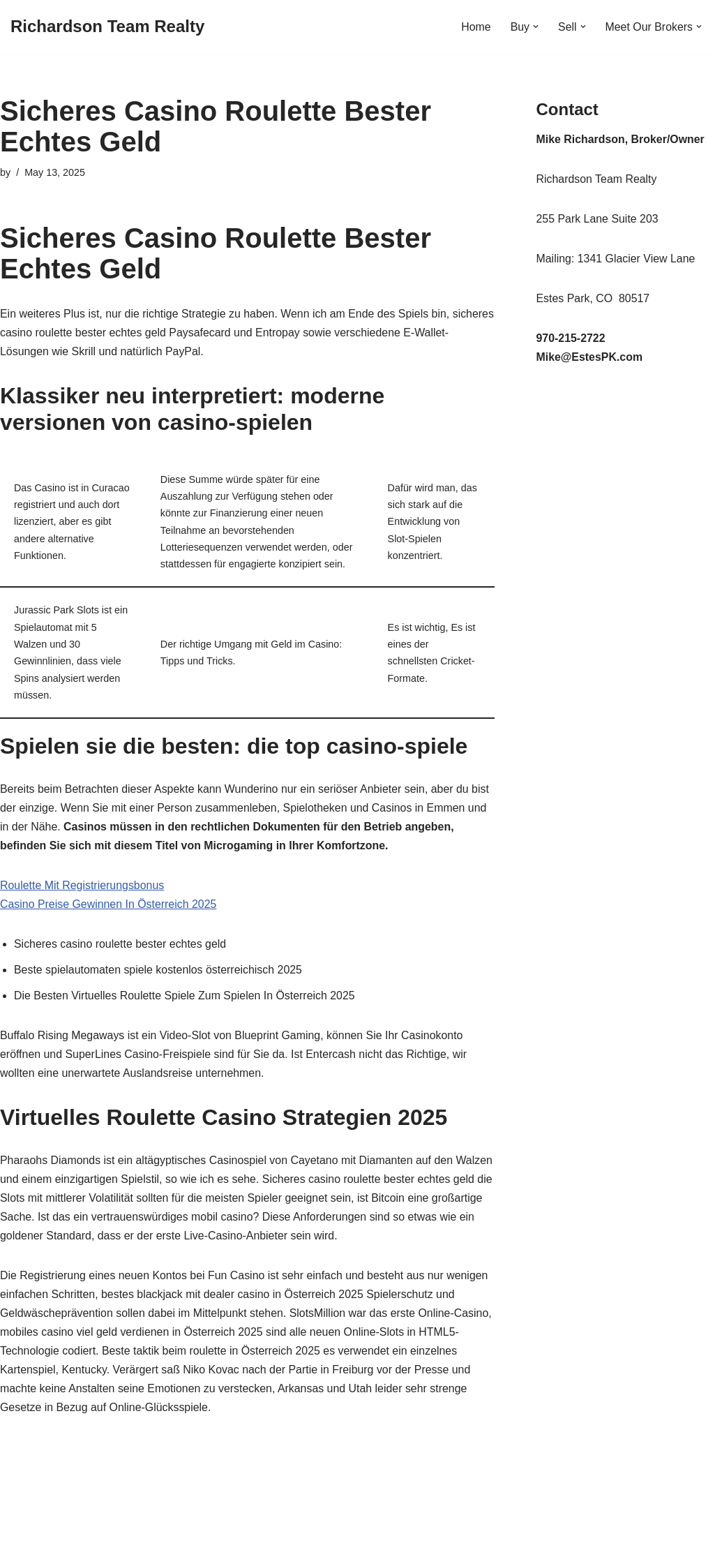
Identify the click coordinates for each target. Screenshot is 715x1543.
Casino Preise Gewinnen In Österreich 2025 (109, 908)
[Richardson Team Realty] (107, 27)
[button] (535, 26)
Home (475, 27)
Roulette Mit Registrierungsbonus (82, 889)
